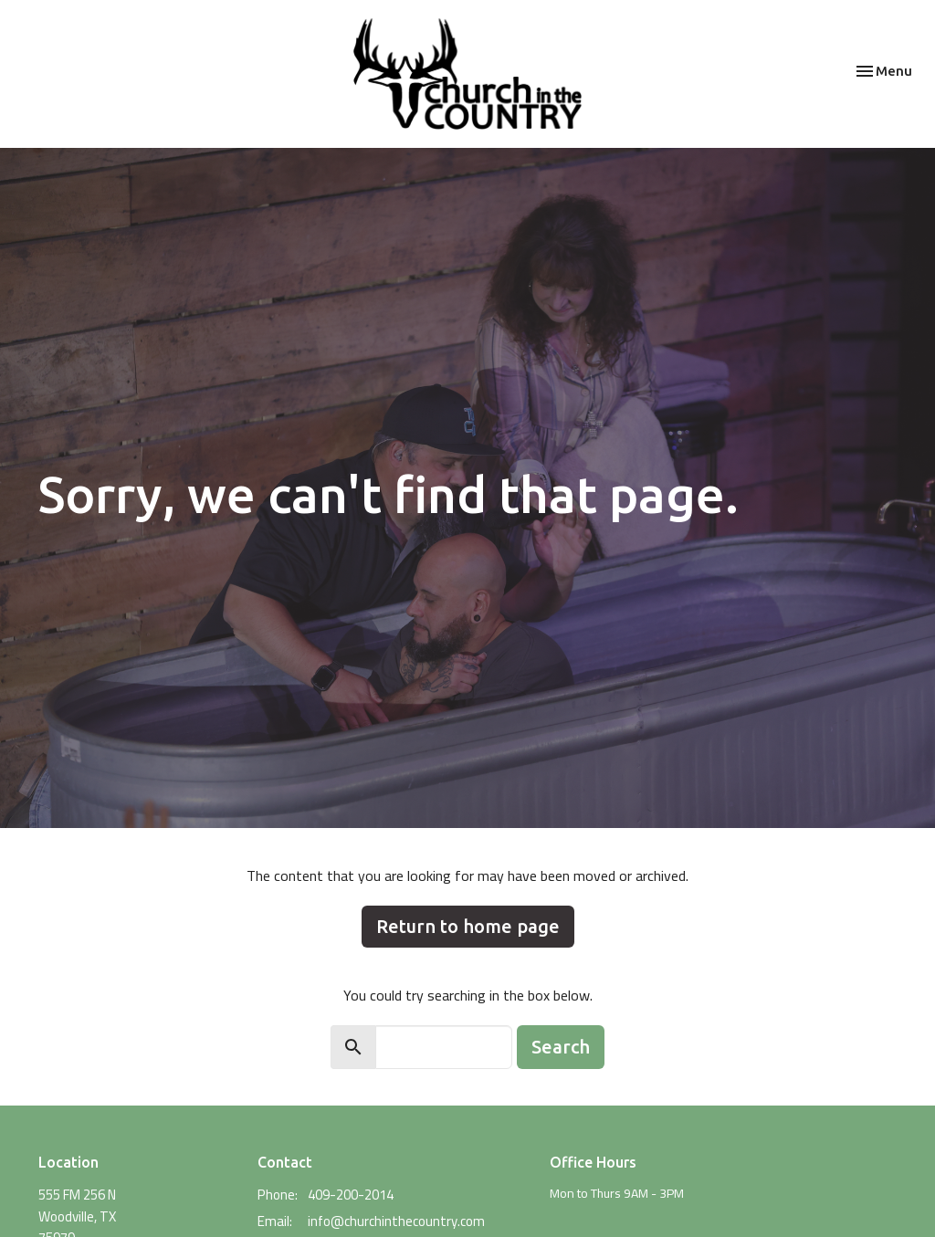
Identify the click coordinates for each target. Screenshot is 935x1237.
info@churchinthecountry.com (396, 1221)
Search (560, 1046)
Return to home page (468, 926)
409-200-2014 (351, 1194)
